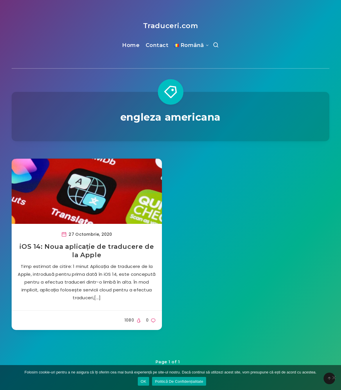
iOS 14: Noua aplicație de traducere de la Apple (86, 251)
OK (143, 381)
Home (131, 45)
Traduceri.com (170, 25)
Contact (157, 45)
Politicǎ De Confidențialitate (179, 381)
